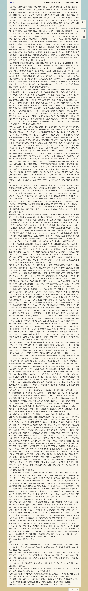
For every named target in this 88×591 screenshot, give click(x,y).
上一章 (71, 589)
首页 (83, 22)
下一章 (76, 589)
